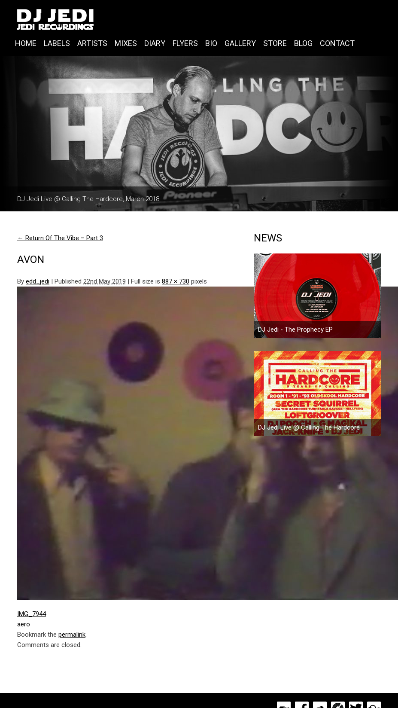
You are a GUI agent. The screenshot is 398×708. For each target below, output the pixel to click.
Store (275, 43)
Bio (211, 43)
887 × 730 (175, 281)
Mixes (126, 43)
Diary (154, 43)
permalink (71, 634)
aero (23, 624)
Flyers (185, 43)
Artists (92, 43)
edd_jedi (37, 281)
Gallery (240, 43)
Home (25, 43)
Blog (303, 43)
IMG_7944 (31, 614)
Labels (57, 43)
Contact (337, 43)
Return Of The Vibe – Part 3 (60, 238)
